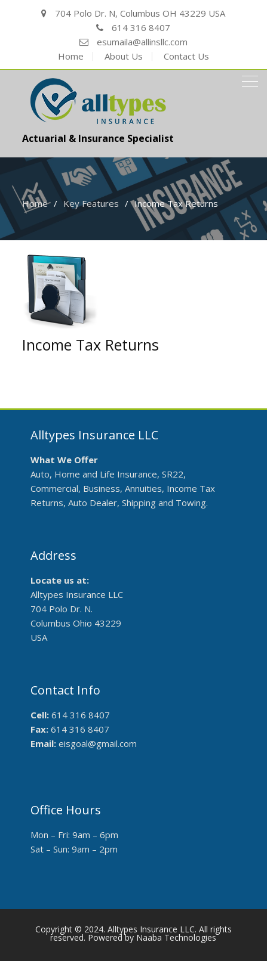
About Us (124, 56)
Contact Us (186, 56)
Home (71, 56)
